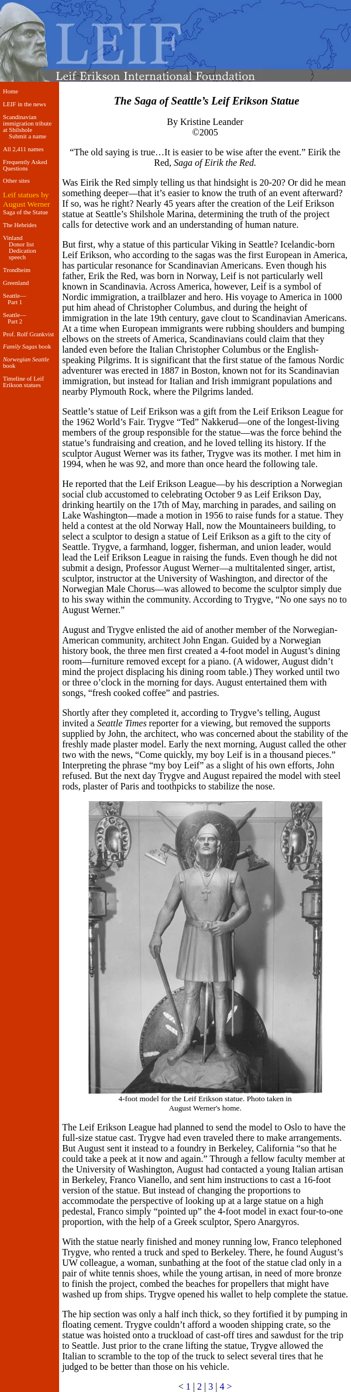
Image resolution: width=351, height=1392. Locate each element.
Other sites (16, 181)
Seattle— (14, 296)
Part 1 (15, 302)
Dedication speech (22, 254)
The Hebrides (20, 225)
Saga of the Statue (25, 212)
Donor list (21, 244)
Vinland (13, 238)
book (27, 346)
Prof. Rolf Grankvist (28, 334)
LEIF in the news (24, 104)
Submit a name (27, 136)
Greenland (16, 283)
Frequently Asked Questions (25, 165)
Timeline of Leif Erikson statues (23, 381)
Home (10, 91)
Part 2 (15, 321)
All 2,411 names (23, 149)
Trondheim (16, 270)
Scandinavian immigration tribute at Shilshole (27, 123)
